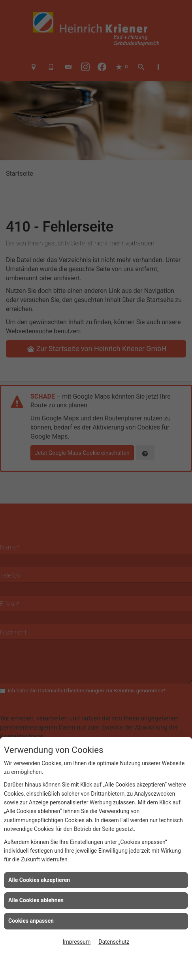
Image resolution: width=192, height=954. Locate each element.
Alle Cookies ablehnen (36, 900)
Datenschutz (113, 942)
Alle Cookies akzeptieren (39, 880)
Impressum (76, 942)
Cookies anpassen (31, 921)
